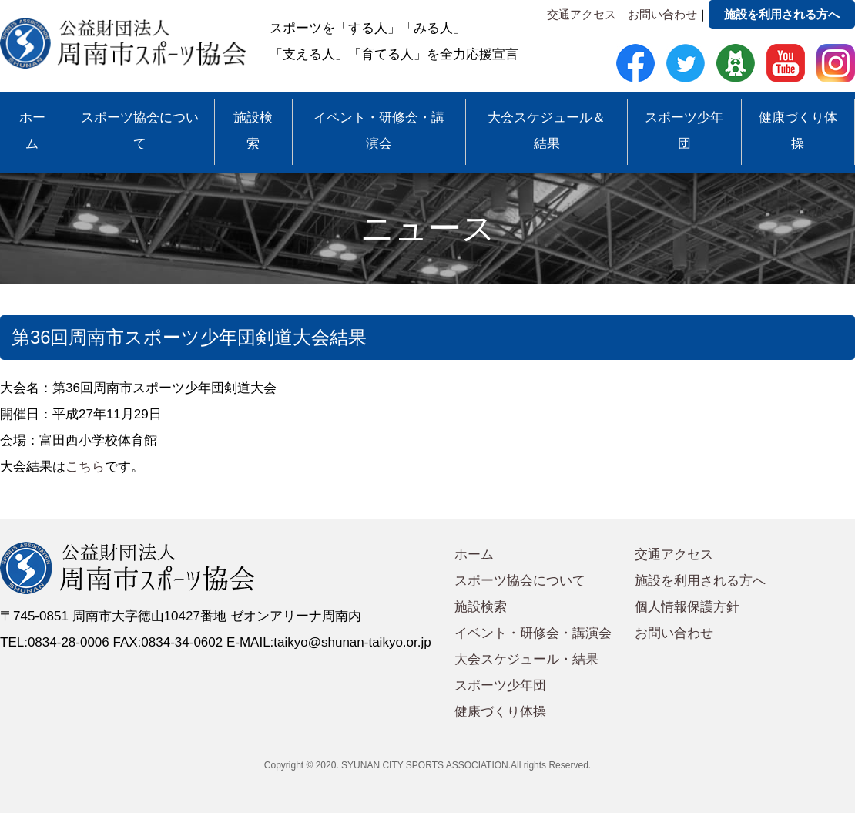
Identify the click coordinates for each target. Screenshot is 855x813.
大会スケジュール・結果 (526, 659)
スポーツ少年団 (684, 130)
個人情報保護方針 (687, 607)
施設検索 (253, 130)
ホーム (32, 130)
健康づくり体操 (798, 130)
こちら (85, 466)
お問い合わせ (662, 14)
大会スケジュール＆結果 (546, 130)
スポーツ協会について (140, 130)
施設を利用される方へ (782, 14)
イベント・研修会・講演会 (379, 130)
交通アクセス (581, 14)
